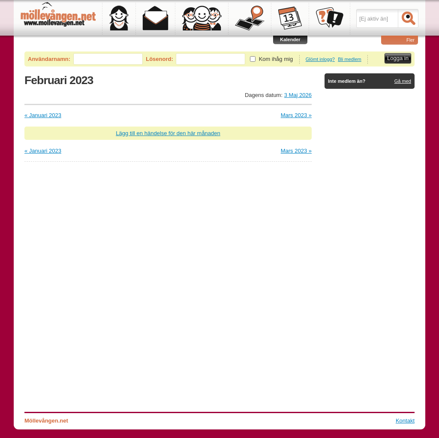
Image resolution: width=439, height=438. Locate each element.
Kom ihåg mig (276, 59)
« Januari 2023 (42, 115)
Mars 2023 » (296, 115)
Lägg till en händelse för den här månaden (168, 133)
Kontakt (405, 420)
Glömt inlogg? (320, 59)
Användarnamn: (49, 59)
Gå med (402, 81)
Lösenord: (159, 59)
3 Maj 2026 (298, 95)
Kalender (290, 39)
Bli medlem (349, 59)
